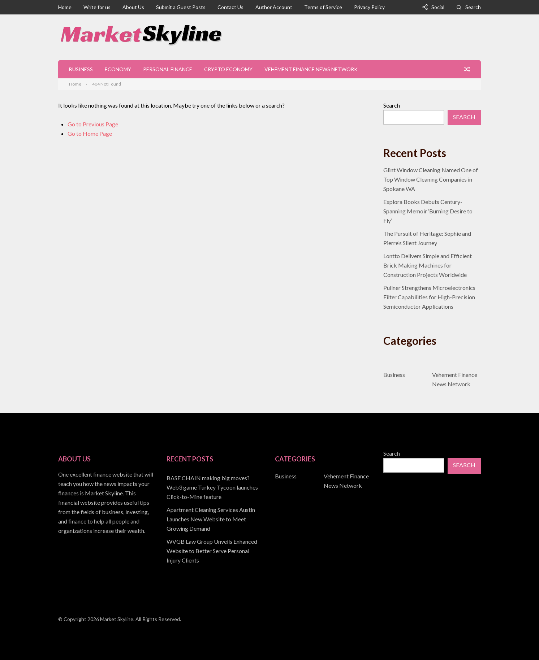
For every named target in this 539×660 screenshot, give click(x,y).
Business (81, 69)
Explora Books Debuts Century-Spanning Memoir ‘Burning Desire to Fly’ (428, 211)
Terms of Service (323, 7)
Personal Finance (167, 69)
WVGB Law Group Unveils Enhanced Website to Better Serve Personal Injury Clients (212, 551)
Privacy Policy (369, 7)
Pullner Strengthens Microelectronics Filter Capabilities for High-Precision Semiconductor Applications (429, 297)
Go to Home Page (90, 133)
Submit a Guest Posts (181, 7)
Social (437, 7)
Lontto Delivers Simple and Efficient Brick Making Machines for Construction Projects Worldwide (427, 265)
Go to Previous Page (93, 124)
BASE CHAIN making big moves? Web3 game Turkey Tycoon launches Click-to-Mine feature (212, 487)
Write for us (97, 7)
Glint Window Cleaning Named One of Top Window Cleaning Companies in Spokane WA (430, 179)
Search (473, 7)
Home (65, 7)
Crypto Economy (228, 69)
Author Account (273, 7)
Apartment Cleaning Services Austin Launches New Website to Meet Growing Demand (211, 519)
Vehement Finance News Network (311, 69)
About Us (133, 7)
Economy (118, 69)
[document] (215, 519)
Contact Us (230, 7)
